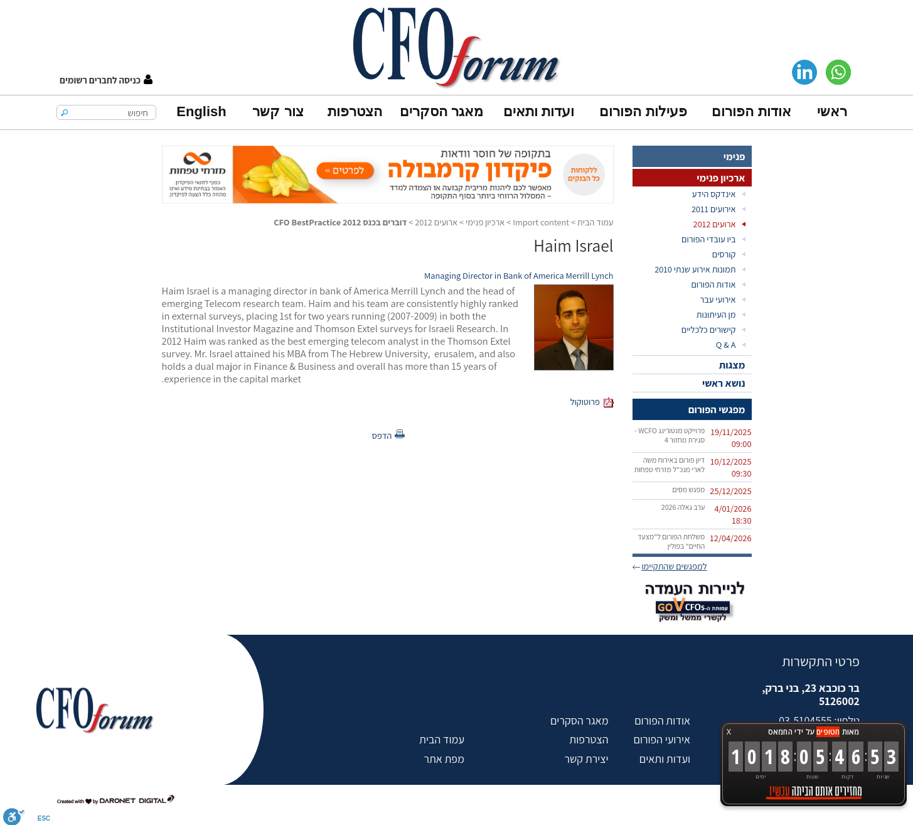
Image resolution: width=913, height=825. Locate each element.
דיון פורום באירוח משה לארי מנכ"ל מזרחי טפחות (669, 464)
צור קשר (277, 111)
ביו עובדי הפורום (708, 239)
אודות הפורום (751, 111)
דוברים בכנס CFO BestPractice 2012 (340, 222)
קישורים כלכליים (708, 329)
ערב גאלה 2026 (683, 507)
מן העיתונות (716, 314)
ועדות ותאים (538, 111)
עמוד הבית (595, 222)
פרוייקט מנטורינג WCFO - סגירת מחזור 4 (669, 435)
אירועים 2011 (713, 209)
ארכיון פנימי (721, 178)
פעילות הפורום (642, 111)
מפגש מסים (688, 489)
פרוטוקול (585, 401)
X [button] (729, 731)
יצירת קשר (586, 759)
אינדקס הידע (714, 194)
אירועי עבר (717, 299)
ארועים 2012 (714, 224)
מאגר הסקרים (441, 111)
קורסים (724, 254)
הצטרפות (355, 111)
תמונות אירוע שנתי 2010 (694, 269)
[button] (106, 80)
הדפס (382, 435)
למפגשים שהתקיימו (674, 566)
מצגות (732, 365)
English (201, 111)
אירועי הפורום (662, 739)
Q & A (726, 344)
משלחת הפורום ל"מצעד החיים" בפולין (671, 541)
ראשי (832, 111)
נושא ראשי (723, 383)
